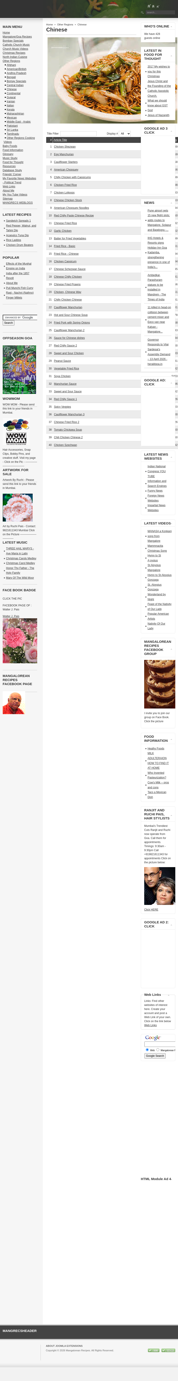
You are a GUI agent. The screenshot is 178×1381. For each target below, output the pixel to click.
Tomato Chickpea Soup (68, 429)
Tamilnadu (13, 133)
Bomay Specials (16, 81)
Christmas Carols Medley (21, 558)
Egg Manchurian (64, 154)
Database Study (12, 170)
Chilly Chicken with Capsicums (72, 177)
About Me (8, 190)
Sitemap (8, 198)
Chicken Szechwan (65, 445)
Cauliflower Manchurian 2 (69, 330)
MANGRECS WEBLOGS (18, 202)
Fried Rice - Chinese (66, 253)
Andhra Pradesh (16, 73)
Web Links (9, 186)
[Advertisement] (99, 463)
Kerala (11, 109)
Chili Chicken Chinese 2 (68, 437)
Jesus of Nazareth (158, 115)
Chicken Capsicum (65, 261)
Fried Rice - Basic (64, 246)
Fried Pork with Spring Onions (72, 322)
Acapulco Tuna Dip (17, 235)
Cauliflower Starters (66, 162)
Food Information (13, 150)
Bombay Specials (13, 40)
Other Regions (65, 24)
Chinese (12, 89)
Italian (10, 105)
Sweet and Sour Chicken (69, 353)
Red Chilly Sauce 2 (65, 345)
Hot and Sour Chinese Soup (71, 315)
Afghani (11, 65)
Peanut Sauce (62, 360)
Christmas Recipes (14, 52)
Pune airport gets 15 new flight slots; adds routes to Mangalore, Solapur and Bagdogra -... (159, 220)
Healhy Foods (156, 748)
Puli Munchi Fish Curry (19, 288)
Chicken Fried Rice (65, 185)
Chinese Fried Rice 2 (66, 422)
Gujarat (11, 97)
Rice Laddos (13, 240)
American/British (16, 69)
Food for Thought (13, 162)
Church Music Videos (15, 48)
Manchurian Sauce (65, 383)
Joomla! (50, 1354)
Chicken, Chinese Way (67, 292)
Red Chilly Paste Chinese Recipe (74, 215)
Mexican (12, 117)
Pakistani (12, 125)
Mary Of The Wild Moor (20, 577)
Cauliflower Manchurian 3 (69, 414)
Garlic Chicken (63, 230)
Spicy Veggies (62, 406)
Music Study (10, 158)
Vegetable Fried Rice (66, 368)
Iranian (11, 101)
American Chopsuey (66, 169)
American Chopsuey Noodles (71, 207)
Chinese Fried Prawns (67, 284)
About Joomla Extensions (64, 1346)
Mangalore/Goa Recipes (17, 36)
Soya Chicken (62, 376)
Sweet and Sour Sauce (68, 391)
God (150, 110)
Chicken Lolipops (64, 192)
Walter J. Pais (11, 616)
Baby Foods (10, 146)
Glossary (8, 154)
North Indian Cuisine (15, 56)
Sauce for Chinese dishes (69, 338)
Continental (14, 93)
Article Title (60, 140)
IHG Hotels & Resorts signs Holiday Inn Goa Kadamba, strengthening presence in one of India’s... (159, 252)
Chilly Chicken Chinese (68, 299)
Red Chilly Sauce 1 (65, 399)
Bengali (11, 77)
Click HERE (151, 909)
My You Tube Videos (15, 194)
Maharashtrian (15, 113)
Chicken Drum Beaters (19, 245)
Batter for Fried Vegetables (70, 238)
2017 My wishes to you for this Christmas (159, 71)
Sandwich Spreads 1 (18, 220)
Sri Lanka (12, 129)
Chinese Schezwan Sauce (70, 269)
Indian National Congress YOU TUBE (157, 471)
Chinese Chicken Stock (68, 200)
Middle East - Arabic (19, 121)
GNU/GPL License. (106, 1354)
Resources (9, 166)
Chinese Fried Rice (65, 223)
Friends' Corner (12, 174)
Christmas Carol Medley (20, 563)
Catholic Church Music (16, 44)
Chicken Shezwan (65, 146)
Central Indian (15, 85)
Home (49, 24)
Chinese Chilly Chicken (68, 276)
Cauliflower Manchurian (68, 307)
